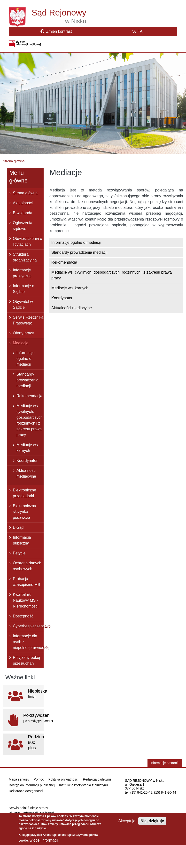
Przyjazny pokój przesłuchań (26, 660)
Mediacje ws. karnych (69, 288)
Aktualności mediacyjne (71, 308)
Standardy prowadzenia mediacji (79, 252)
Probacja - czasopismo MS (26, 582)
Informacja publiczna (22, 540)
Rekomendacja (64, 262)
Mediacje (20, 343)
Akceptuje (126, 821)
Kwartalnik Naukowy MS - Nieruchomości (26, 600)
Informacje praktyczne (22, 273)
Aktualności (23, 203)
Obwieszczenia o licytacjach (27, 241)
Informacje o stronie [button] (164, 763)
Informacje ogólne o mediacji (76, 242)
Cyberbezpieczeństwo (28, 626)
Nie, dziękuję (152, 821)
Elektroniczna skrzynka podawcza (24, 512)
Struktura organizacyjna (25, 257)
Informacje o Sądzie (23, 289)
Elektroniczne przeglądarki (24, 493)
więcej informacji (44, 840)
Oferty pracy (23, 333)
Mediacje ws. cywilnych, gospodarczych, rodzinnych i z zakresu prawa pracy (111, 275)
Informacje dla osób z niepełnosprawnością (28, 642)
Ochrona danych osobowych (27, 566)
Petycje (19, 553)
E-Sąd (18, 527)
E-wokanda (22, 213)
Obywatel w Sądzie (23, 304)
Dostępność (23, 616)
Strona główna (14, 161)
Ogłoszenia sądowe (22, 226)
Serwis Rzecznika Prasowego (28, 320)
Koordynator (61, 298)
